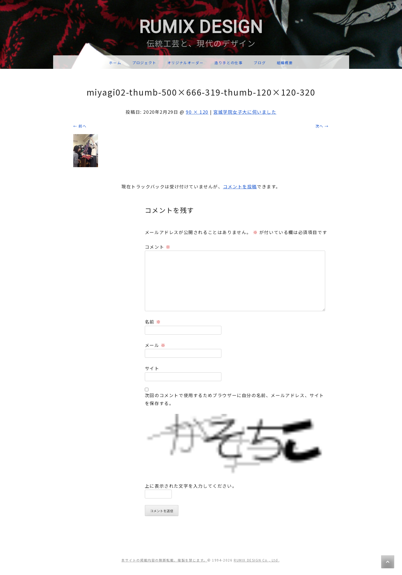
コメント (158, 246)
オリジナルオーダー (185, 62)
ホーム (115, 62)
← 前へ (79, 126)
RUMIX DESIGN (201, 27)
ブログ (260, 62)
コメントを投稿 (240, 186)
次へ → (322, 126)
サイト (152, 368)
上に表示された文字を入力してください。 (191, 485)
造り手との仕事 (228, 62)
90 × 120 (197, 112)
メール (155, 345)
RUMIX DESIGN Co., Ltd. (256, 560)
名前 (153, 321)
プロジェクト (144, 62)
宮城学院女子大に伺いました (244, 112)
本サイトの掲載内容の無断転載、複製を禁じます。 (164, 560)
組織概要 (285, 62)
